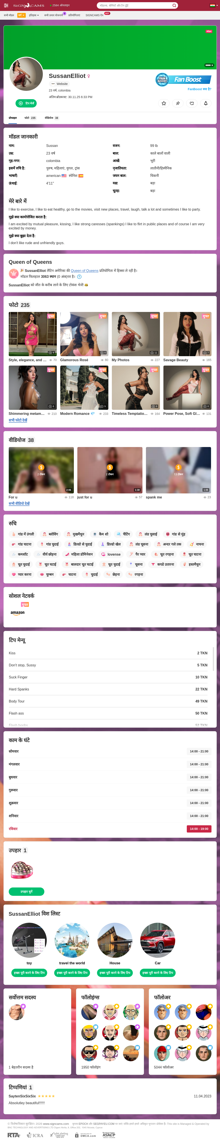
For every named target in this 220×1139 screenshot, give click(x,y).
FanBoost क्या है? (199, 89)
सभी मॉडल (9, 15)
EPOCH (83, 1123)
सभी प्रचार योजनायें (54, 15)
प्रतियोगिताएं (74, 15)
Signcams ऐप (96, 15)
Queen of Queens (84, 271)
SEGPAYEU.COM (103, 1123)
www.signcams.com (56, 1123)
